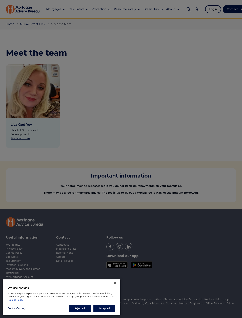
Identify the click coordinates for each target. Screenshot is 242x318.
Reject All (79, 308)
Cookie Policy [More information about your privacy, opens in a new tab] (16, 300)
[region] (61, 297)
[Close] (115, 283)
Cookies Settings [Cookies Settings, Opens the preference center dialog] (17, 308)
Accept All (104, 308)
